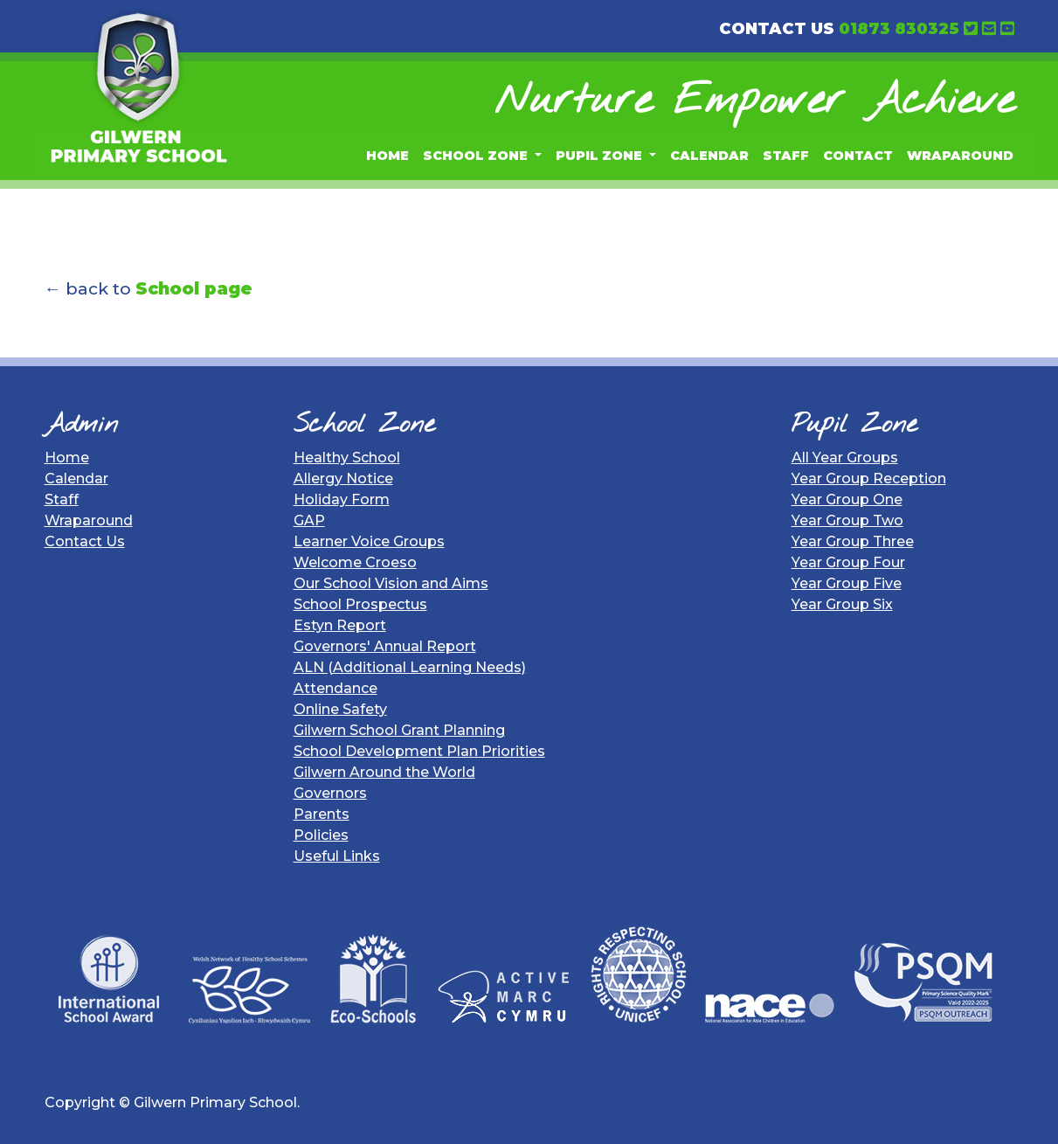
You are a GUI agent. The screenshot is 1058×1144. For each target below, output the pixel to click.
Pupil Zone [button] (601, 155)
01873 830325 (899, 28)
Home (387, 155)
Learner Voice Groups (369, 541)
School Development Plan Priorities (419, 751)
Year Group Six (842, 604)
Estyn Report (340, 625)
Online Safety (340, 709)
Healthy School (347, 457)
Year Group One (847, 499)
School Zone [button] (477, 155)
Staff (786, 155)
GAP (309, 520)
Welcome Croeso (355, 562)
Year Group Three (853, 541)
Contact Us (85, 541)
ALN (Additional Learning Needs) (410, 667)
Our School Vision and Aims (391, 583)
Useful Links (337, 856)
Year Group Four (848, 562)
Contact (858, 155)
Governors (330, 793)
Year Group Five (847, 583)
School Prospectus (360, 604)
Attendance (335, 688)
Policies (321, 835)
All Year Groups (845, 457)
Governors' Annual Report (385, 646)
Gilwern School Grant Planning (399, 730)
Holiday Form (342, 499)
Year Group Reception (869, 478)
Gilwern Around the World (384, 772)
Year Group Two (847, 520)
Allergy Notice (343, 478)
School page (193, 288)
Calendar (709, 155)
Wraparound (960, 155)
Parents (321, 814)
